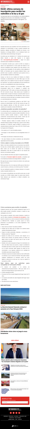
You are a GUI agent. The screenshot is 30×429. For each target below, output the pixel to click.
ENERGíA (28, 41)
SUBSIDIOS (24, 41)
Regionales (6, 416)
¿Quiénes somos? (11, 419)
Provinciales (11, 416)
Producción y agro (22, 416)
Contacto (20, 419)
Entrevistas (11, 417)
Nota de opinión (18, 417)
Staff (16, 419)
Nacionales (16, 416)
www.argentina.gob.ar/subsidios (10, 60)
